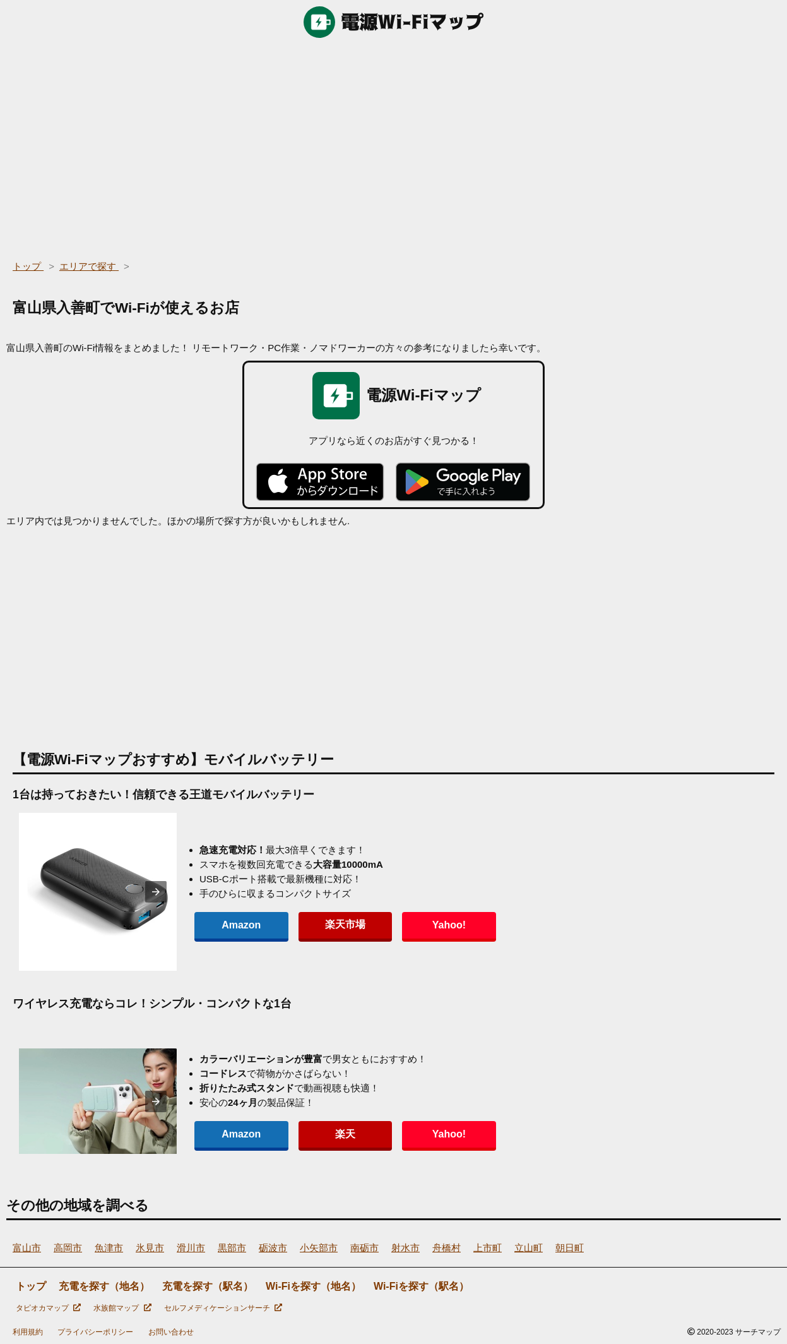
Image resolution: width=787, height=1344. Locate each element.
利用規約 (28, 1332)
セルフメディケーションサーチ (223, 1308)
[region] (393, 145)
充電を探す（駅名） (207, 1286)
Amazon (232, 925)
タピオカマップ (48, 1308)
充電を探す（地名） (104, 1286)
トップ (31, 1286)
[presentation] (156, 892)
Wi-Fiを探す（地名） (313, 1286)
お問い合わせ (171, 1332)
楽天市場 (318, 924)
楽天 (318, 1134)
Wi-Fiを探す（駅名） (421, 1286)
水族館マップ (122, 1308)
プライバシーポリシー (95, 1332)
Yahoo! (403, 925)
